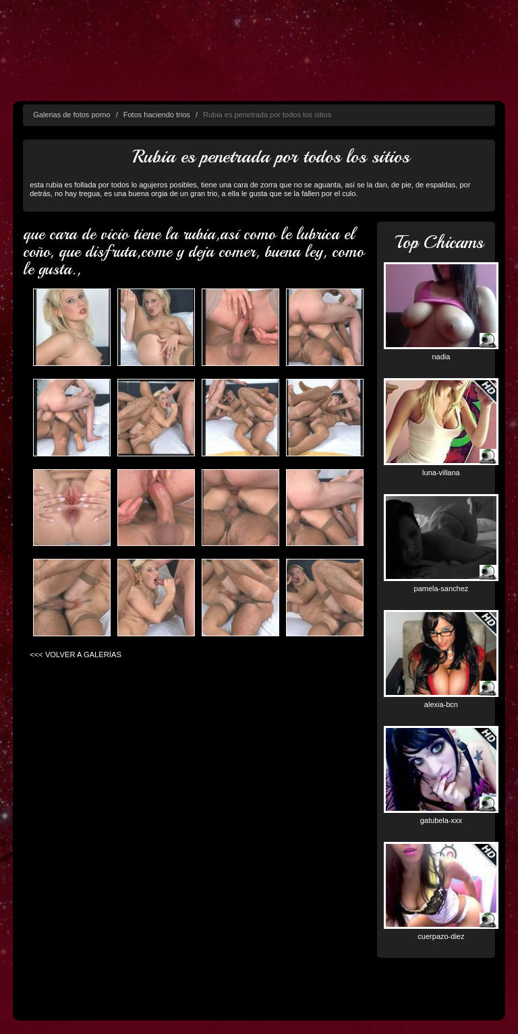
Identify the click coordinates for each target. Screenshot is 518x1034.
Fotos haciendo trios (156, 115)
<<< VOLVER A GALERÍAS (75, 654)
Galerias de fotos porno (71, 115)
